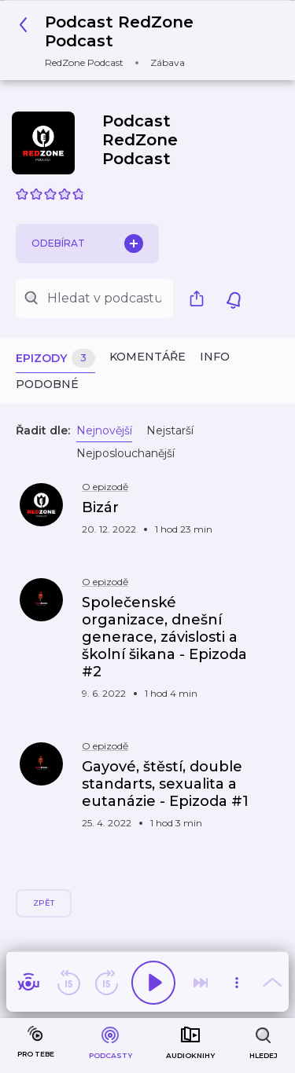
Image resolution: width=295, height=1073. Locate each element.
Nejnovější (104, 430)
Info (215, 357)
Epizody (55, 359)
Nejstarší (170, 430)
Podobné (47, 384)
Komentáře (147, 357)
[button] (141, 40)
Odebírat (87, 243)
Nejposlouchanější (125, 453)
